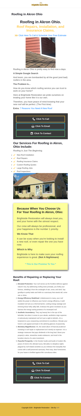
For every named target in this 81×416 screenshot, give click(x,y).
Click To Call (40, 119)
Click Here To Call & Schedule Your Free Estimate (40, 35)
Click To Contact (40, 133)
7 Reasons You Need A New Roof (36, 108)
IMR (57, 408)
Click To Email (40, 126)
